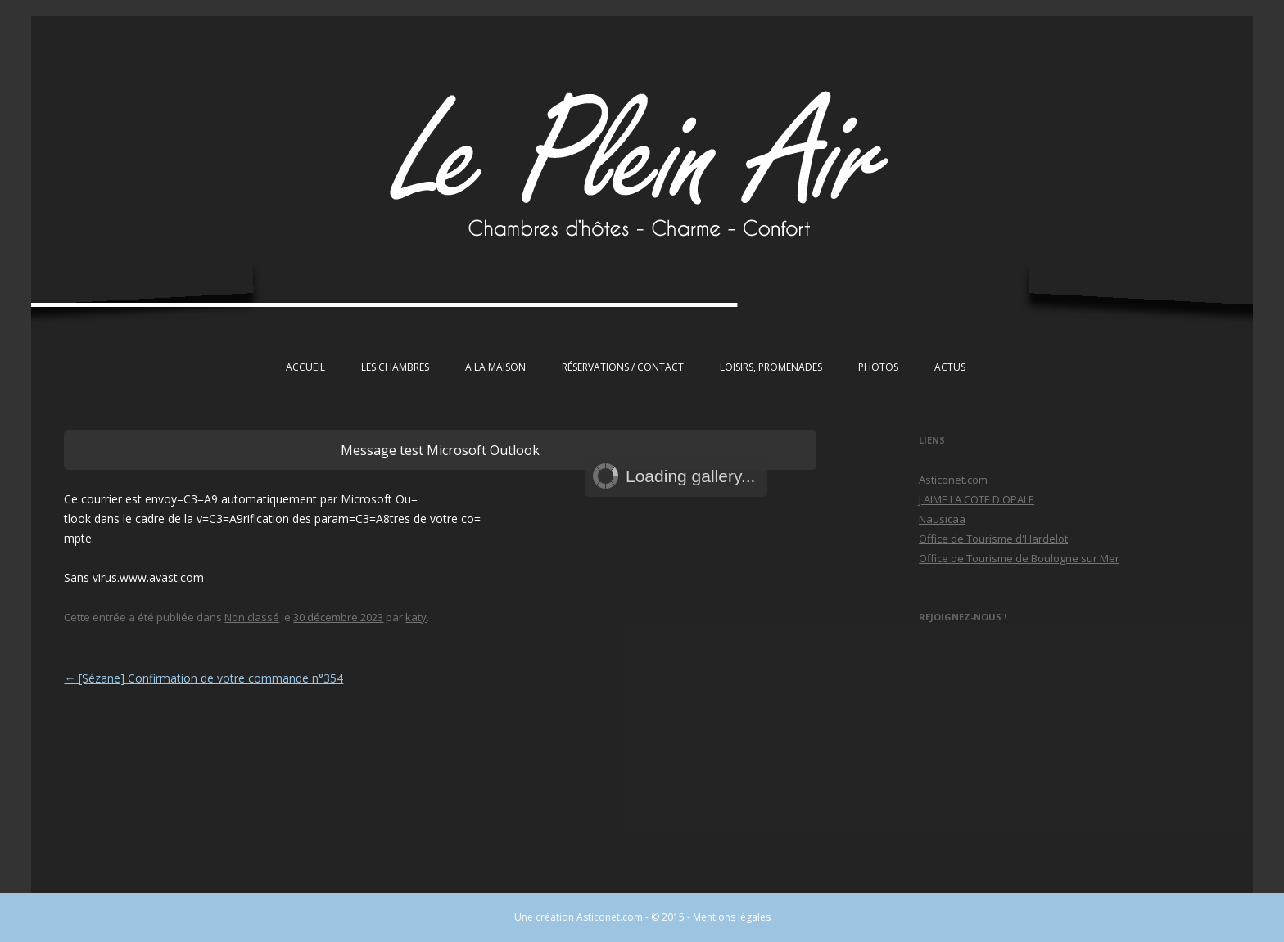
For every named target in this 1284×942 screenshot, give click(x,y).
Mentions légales (732, 917)
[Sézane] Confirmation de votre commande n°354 (203, 678)
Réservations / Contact (623, 367)
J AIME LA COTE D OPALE (976, 499)
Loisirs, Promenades (771, 367)
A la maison (495, 367)
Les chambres (395, 367)
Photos (878, 367)
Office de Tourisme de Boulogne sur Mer (1019, 558)
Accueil (305, 367)
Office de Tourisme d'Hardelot (993, 538)
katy (416, 617)
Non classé (251, 617)
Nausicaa (942, 519)
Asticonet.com (953, 479)
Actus (949, 367)
